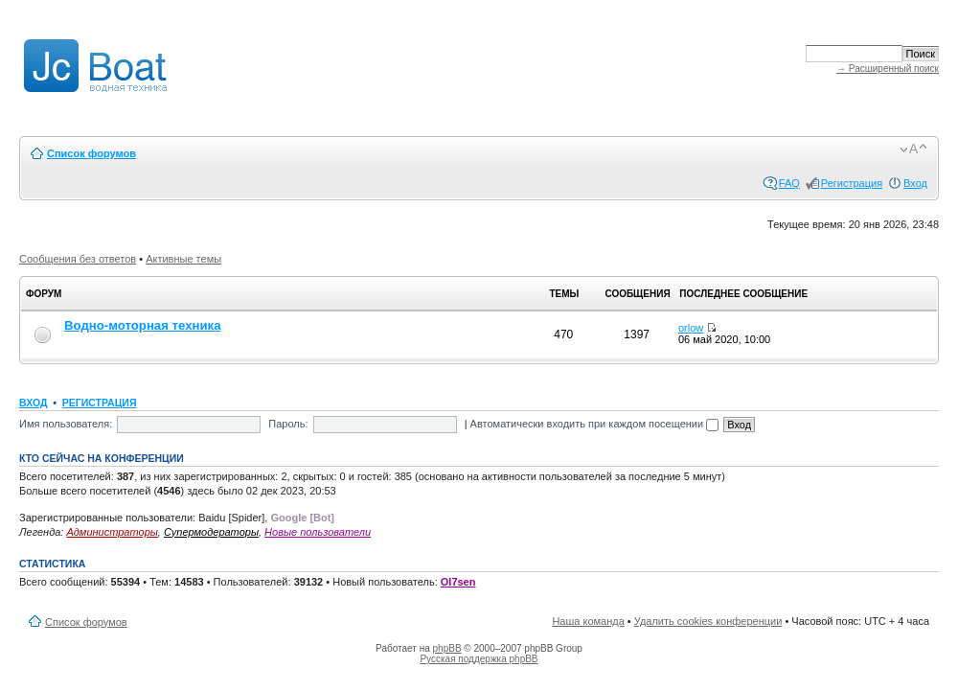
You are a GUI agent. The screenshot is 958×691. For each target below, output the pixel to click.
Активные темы (183, 259)
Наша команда (588, 621)
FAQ (789, 183)
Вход (915, 183)
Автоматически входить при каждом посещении (594, 423)
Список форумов (91, 153)
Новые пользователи (317, 532)
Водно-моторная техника (142, 325)
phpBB (447, 648)
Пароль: (288, 423)
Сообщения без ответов (77, 259)
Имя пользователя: (65, 423)
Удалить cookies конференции (708, 621)
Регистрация (851, 183)
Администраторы (111, 532)
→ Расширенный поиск (887, 68)
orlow (690, 328)
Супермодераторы (211, 532)
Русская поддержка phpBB (478, 659)
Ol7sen (458, 581)
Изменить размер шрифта (913, 149)
